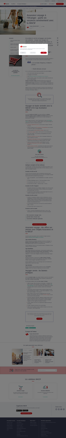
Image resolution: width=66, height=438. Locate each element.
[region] (33, 49)
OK (43, 52)
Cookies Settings (33, 52)
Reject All (23, 52)
